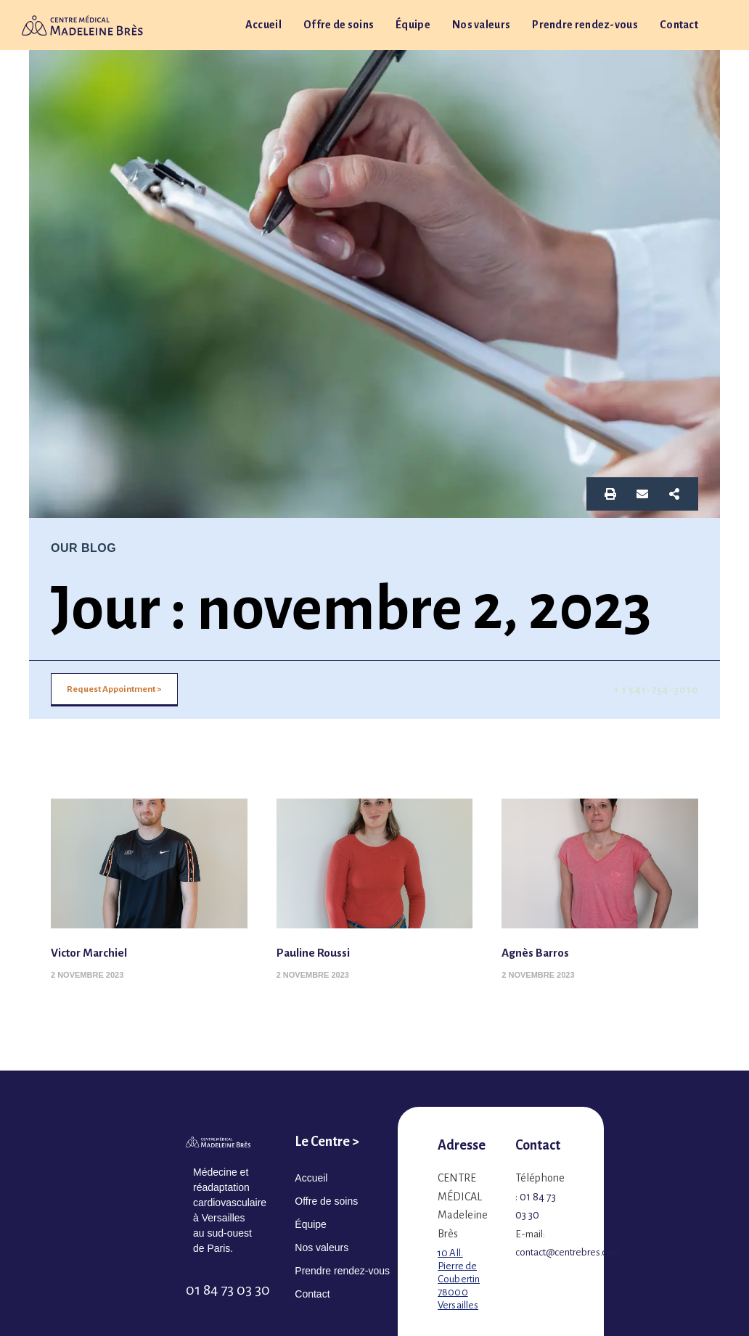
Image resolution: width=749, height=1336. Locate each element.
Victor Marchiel (95, 952)
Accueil (263, 24)
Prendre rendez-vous (585, 24)
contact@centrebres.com (567, 1252)
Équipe (413, 24)
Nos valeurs (481, 24)
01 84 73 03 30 (228, 1290)
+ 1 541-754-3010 (655, 690)
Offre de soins (338, 24)
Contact (679, 24)
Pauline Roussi (319, 952)
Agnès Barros (540, 952)
